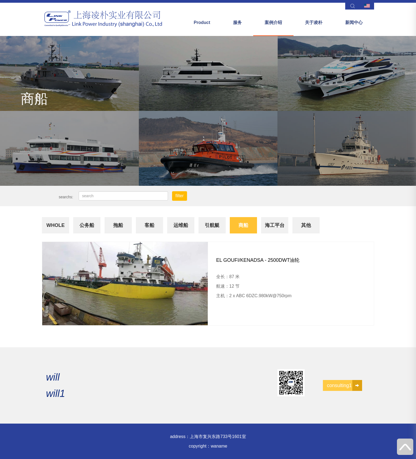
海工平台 (275, 225)
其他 (306, 225)
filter (179, 195)
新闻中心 (354, 22)
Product (202, 22)
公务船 (86, 225)
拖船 (118, 225)
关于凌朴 (313, 22)
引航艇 (212, 225)
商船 (243, 225)
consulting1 (344, 385)
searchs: (66, 197)
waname (219, 446)
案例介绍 (273, 22)
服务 (237, 22)
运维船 (180, 225)
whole (56, 225)
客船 (149, 225)
